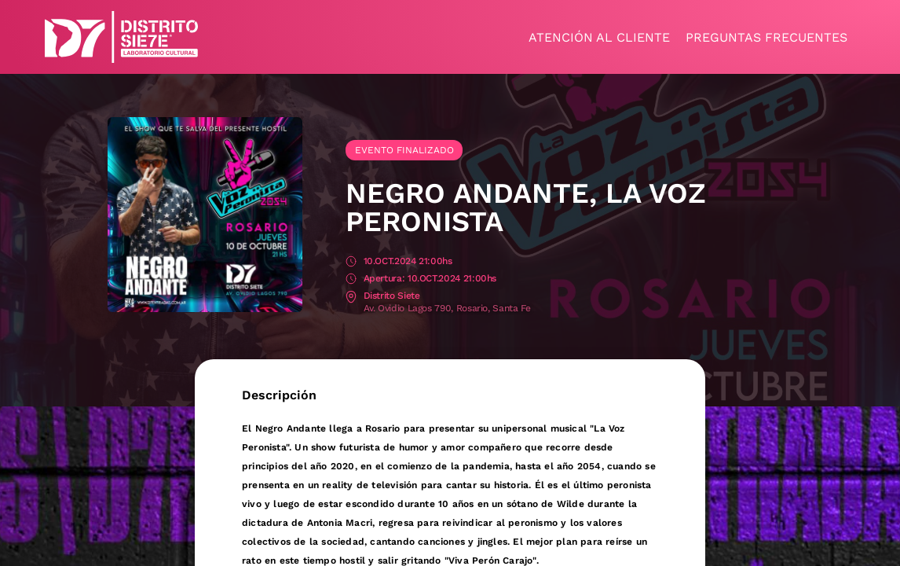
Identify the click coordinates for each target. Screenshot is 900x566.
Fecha (351, 262)
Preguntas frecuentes (766, 37)
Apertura (351, 279)
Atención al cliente (599, 37)
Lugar (351, 296)
